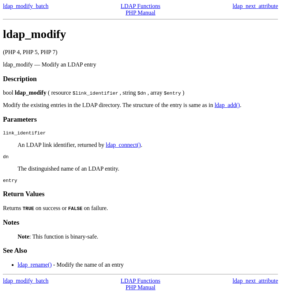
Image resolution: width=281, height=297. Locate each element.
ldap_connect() (123, 146)
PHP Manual (140, 12)
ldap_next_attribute (255, 6)
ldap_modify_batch (25, 6)
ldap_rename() (35, 268)
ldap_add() (227, 105)
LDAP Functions (140, 6)
